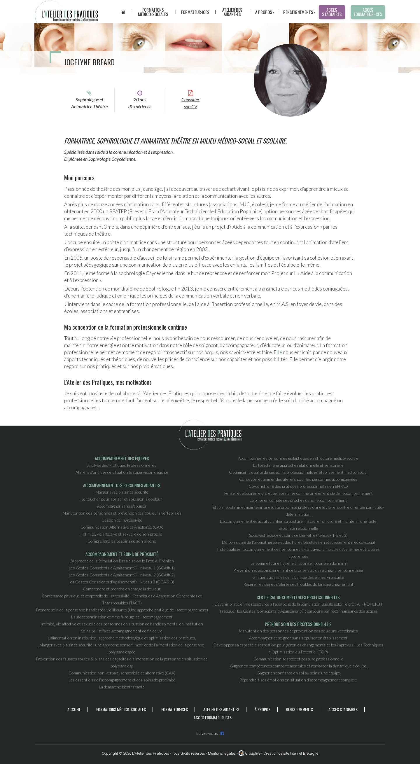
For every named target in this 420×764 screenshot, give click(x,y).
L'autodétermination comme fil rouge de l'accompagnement (122, 616)
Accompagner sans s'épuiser (122, 505)
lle (279, 352)
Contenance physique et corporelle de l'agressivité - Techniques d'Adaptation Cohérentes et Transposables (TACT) (122, 599)
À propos (262, 13)
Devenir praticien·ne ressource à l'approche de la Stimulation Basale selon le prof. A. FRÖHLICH (298, 604)
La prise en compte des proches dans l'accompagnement (298, 500)
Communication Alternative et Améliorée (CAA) (121, 527)
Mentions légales (222, 753)
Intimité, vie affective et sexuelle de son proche (121, 534)
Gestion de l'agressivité (122, 520)
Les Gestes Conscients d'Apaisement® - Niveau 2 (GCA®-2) (122, 574)
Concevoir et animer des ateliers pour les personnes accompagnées (298, 479)
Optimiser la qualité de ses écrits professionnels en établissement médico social (298, 472)
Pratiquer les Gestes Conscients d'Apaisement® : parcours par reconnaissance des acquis (298, 611)
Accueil (74, 709)
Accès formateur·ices (368, 11)
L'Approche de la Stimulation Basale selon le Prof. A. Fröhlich (122, 560)
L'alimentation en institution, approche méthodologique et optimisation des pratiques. (122, 637)
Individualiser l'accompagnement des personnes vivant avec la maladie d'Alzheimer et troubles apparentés (298, 553)
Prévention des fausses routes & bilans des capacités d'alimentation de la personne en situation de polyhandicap (122, 662)
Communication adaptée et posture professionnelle (298, 658)
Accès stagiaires (332, 11)
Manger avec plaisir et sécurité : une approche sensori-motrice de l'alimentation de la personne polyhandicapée (121, 648)
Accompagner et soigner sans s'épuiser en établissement (298, 637)
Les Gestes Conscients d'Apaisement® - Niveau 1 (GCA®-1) (122, 567)
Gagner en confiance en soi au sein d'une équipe (298, 672)
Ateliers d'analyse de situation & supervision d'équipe (122, 472)
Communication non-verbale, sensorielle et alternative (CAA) (122, 672)
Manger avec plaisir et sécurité (121, 491)
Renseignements (297, 13)
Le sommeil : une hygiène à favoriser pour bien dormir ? (298, 563)
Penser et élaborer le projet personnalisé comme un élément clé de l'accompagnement (298, 493)
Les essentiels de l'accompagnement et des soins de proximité (122, 679)
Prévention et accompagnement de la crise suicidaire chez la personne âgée (298, 570)
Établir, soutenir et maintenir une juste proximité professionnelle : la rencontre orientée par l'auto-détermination (298, 511)
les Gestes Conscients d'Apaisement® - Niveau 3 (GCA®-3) (121, 581)
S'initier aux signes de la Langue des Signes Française (298, 577)
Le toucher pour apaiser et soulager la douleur (121, 498)
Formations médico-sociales (153, 11)
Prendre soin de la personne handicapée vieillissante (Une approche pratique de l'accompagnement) (122, 609)
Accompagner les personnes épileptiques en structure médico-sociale (298, 458)
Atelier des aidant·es (232, 11)
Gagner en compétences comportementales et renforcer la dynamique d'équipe (298, 665)
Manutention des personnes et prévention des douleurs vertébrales (121, 513)
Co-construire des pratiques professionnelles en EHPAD (298, 486)
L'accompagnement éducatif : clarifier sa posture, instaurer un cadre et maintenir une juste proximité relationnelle (298, 525)
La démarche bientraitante (122, 686)
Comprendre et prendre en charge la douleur (122, 588)
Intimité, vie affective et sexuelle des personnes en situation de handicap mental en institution (122, 623)
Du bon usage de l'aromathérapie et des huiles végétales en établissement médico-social (298, 542)
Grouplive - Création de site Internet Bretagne (281, 753)
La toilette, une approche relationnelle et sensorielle (298, 465)
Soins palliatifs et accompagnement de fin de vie (121, 630)
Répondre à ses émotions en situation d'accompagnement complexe (298, 679)
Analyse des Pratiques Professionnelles (121, 465)
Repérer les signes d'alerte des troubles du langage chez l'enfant (298, 584)
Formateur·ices (195, 12)
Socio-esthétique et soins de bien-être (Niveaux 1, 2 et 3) (298, 535)
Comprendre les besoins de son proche (122, 541)
